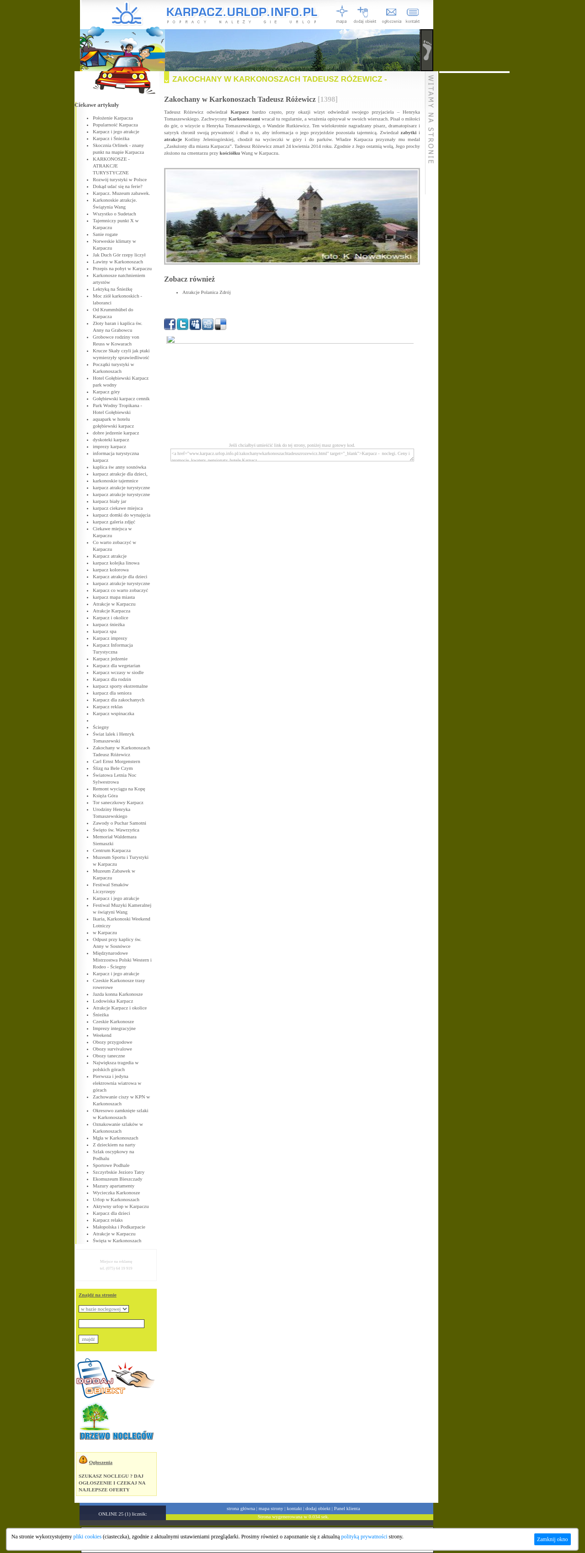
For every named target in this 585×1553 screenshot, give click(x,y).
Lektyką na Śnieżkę (113, 289)
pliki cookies (87, 1536)
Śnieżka (101, 1014)
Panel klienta (347, 1508)
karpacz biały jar (109, 501)
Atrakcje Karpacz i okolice (120, 1007)
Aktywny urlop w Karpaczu (121, 1206)
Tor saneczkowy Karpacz (118, 802)
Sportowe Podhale (111, 1165)
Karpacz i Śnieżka (111, 138)
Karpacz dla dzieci (111, 1213)
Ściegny (101, 727)
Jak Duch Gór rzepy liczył (119, 254)
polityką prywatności (364, 1536)
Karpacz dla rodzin (112, 679)
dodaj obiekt (317, 1508)
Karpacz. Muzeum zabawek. (121, 193)
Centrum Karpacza (112, 850)
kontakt (294, 1508)
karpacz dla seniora (112, 692)
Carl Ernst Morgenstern (116, 761)
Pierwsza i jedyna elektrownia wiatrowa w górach (117, 1083)
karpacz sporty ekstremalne (120, 686)
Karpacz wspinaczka (113, 713)
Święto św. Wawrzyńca (116, 829)
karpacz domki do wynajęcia (121, 515)
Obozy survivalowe (112, 1048)
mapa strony (271, 1508)
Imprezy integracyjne (114, 1028)
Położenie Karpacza (113, 117)
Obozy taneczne (109, 1055)
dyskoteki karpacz (111, 439)
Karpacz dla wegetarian (116, 665)
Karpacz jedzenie (110, 658)
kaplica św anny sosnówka (119, 467)
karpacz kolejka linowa (116, 562)
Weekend (102, 1035)
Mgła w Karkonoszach (115, 1137)
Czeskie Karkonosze (113, 1021)
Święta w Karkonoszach (117, 1240)
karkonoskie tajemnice (115, 480)
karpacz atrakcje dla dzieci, (120, 473)
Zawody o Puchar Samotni (119, 823)
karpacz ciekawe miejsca (118, 508)
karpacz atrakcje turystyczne (121, 487)
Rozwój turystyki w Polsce (120, 179)
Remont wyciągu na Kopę (119, 788)
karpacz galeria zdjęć (114, 521)
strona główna (241, 1508)
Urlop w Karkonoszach (116, 1199)
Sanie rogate (105, 234)
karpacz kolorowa (111, 569)
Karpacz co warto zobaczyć (120, 590)
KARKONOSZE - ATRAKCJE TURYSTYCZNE (111, 165)
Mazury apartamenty (113, 1185)
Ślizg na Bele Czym (113, 768)
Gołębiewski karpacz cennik (121, 398)
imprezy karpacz (109, 446)
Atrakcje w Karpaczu (114, 604)
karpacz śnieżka (109, 624)
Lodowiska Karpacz (113, 1001)
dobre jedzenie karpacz (116, 432)
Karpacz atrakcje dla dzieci (120, 576)
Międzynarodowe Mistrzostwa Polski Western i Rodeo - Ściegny (122, 959)
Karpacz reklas (108, 706)
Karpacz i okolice (110, 617)
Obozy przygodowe (112, 1042)
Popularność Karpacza (115, 124)
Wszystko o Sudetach (114, 213)
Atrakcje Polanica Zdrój (206, 292)
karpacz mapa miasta (114, 597)
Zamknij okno (552, 1539)
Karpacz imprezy (110, 638)
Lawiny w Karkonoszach (118, 261)
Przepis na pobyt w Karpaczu (122, 268)
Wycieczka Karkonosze (116, 1192)
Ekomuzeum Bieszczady (117, 1179)
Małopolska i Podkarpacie (119, 1226)
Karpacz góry (106, 391)
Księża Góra (105, 795)
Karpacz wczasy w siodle (118, 672)
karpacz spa (105, 631)
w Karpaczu (105, 932)
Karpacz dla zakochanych (118, 699)
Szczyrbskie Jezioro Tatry (118, 1172)
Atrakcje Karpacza (111, 610)
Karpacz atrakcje (110, 556)
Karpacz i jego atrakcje (116, 131)
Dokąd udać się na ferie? (118, 186)
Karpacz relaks (108, 1220)
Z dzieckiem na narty (114, 1144)
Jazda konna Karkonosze (118, 994)
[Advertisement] (474, 210)
